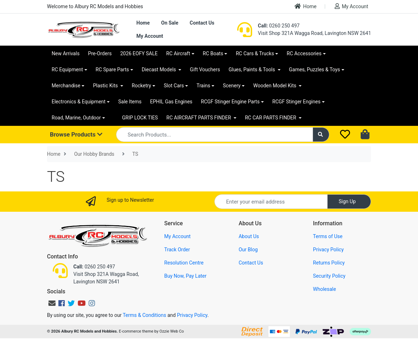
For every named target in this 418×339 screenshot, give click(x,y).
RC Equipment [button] (67, 69)
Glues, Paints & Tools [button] (252, 69)
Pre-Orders (99, 53)
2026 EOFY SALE (139, 53)
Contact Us (202, 23)
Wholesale (324, 289)
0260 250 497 (278, 26)
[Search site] (321, 134)
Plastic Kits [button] (106, 85)
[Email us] (52, 303)
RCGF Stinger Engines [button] (296, 101)
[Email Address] (271, 201)
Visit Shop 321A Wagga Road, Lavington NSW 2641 (314, 33)
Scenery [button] (232, 85)
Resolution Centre (183, 263)
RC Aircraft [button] (178, 53)
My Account (351, 6)
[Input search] (214, 134)
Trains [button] (203, 85)
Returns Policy (329, 263)
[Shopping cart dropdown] (366, 134)
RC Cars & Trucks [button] (255, 53)
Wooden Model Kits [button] (275, 85)
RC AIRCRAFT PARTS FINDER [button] (199, 117)
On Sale (169, 23)
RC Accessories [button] (304, 53)
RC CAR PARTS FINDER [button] (271, 117)
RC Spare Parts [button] (112, 69)
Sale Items (130, 101)
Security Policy (329, 276)
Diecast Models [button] (159, 69)
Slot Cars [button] (174, 85)
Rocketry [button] (141, 85)
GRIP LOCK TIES (140, 117)
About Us (249, 236)
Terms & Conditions (144, 315)
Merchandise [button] (66, 85)
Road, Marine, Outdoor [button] (76, 117)
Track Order (177, 249)
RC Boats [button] (213, 53)
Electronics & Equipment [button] (78, 101)
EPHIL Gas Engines (171, 101)
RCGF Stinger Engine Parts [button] (230, 101)
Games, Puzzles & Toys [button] (314, 69)
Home (305, 6)
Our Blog (248, 249)
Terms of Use (328, 236)
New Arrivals (65, 53)
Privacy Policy (328, 249)
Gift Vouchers (205, 69)
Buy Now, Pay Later (185, 276)
